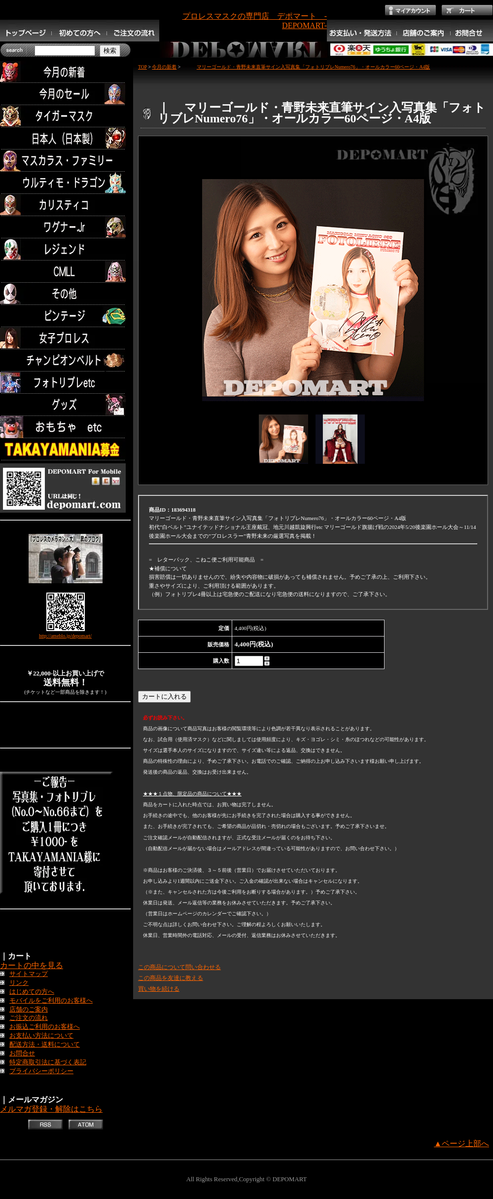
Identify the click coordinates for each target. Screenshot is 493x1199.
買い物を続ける (158, 988)
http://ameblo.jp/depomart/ (65, 635)
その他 (65, 294)
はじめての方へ (31, 991)
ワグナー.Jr (65, 227)
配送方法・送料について (44, 1044)
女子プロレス (65, 338)
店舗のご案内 (28, 1009)
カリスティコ (65, 205)
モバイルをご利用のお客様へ (51, 1000)
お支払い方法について (41, 1035)
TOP (142, 67)
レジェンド (65, 249)
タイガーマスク (65, 116)
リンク (19, 982)
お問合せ (22, 1053)
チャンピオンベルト (65, 360)
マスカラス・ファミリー (65, 161)
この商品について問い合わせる (179, 967)
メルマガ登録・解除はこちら (51, 1109)
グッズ (65, 405)
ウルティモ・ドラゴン (65, 183)
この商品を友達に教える (170, 977)
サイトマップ (28, 974)
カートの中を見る (31, 965)
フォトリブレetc (65, 383)
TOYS (65, 427)
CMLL (65, 272)
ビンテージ (65, 316)
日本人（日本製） (65, 138)
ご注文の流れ (28, 1017)
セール (65, 94)
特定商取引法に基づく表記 (47, 1062)
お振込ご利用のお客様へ (44, 1026)
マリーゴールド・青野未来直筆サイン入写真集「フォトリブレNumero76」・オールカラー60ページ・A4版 (306, 67)
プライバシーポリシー (41, 1071)
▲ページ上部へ (461, 1143)
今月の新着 (65, 72)
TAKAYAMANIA (65, 449)
